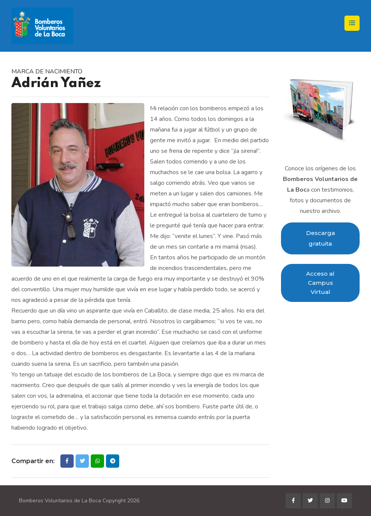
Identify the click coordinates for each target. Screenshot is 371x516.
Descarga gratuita (320, 238)
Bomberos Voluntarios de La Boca (60, 500)
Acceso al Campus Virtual (320, 282)
